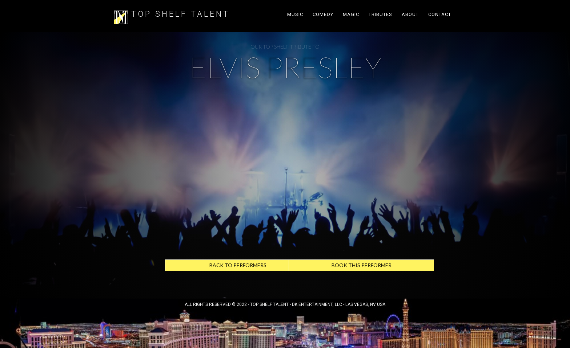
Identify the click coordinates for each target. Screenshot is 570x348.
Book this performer (362, 265)
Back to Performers (237, 265)
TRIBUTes (380, 14)
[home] (121, 16)
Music (295, 14)
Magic (351, 14)
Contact (439, 14)
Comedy (323, 14)
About (410, 14)
